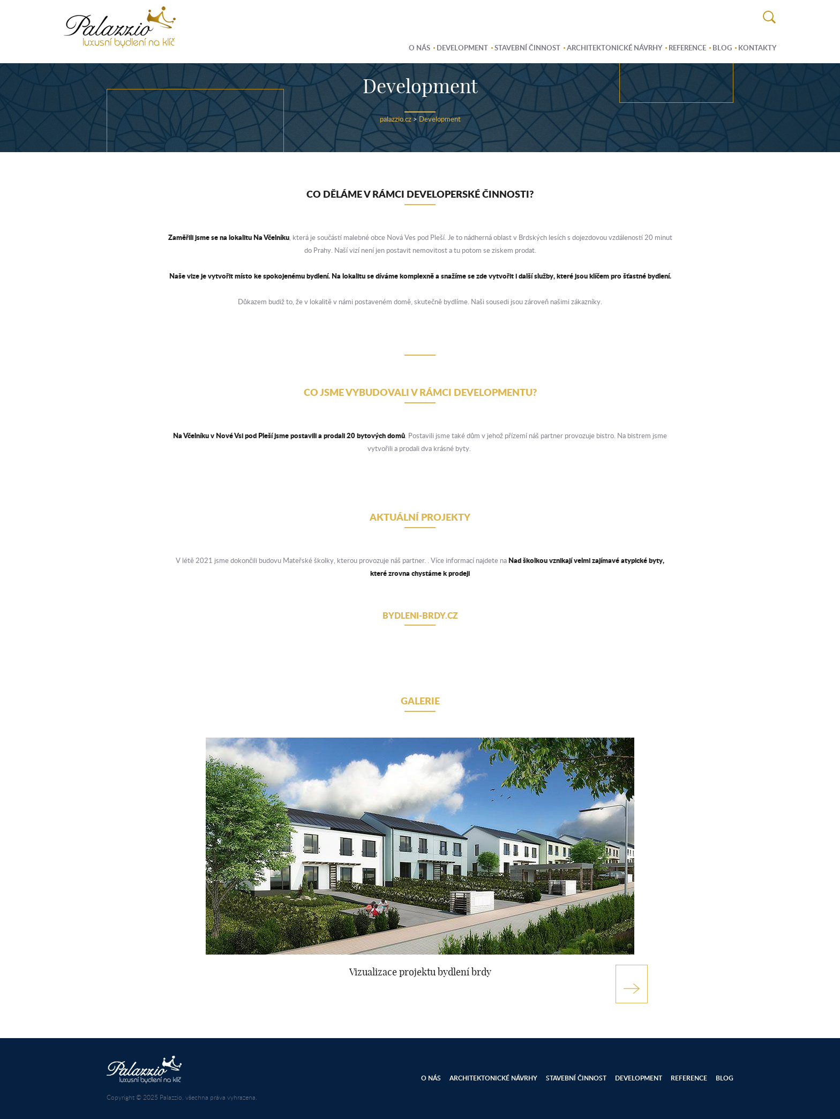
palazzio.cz (395, 119)
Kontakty (757, 47)
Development (462, 47)
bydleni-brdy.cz (420, 615)
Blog (722, 47)
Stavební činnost (527, 47)
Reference (687, 47)
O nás (419, 47)
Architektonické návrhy (614, 47)
